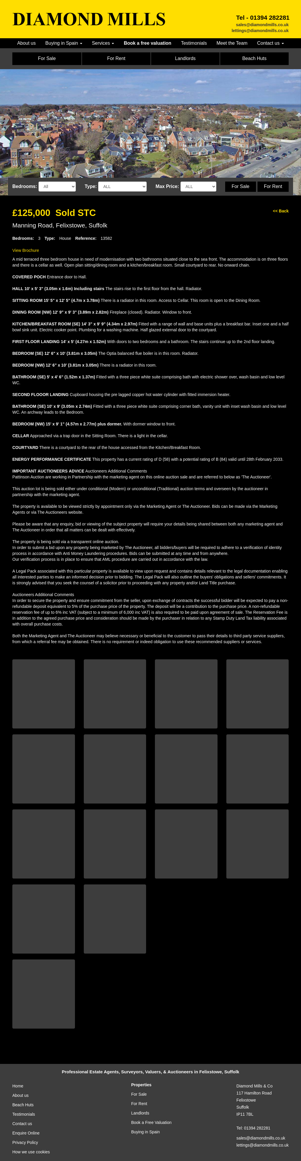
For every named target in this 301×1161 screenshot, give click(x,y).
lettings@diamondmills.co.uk (260, 30)
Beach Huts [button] (254, 58)
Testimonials (194, 43)
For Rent (273, 186)
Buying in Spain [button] (63, 43)
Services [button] (103, 43)
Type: (91, 186)
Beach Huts (23, 1104)
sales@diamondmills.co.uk (262, 24)
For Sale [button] (47, 58)
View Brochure (25, 250)
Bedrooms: (24, 186)
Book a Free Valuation (151, 1122)
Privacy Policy (25, 1142)
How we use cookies (31, 1152)
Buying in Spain (145, 1132)
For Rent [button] (116, 58)
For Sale (240, 186)
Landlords (140, 1113)
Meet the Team (231, 43)
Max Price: (167, 186)
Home (17, 1086)
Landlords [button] (185, 58)
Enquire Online (26, 1133)
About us (26, 43)
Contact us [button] (270, 43)
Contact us (22, 1123)
